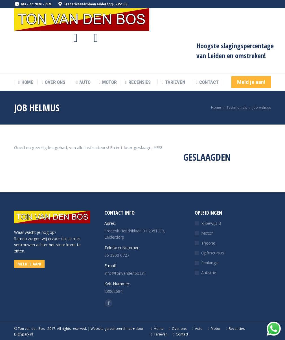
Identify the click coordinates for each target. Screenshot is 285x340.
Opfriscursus (212, 253)
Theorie (208, 243)
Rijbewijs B (211, 223)
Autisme (208, 272)
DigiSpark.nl (23, 334)
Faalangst (210, 262)
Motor (207, 233)
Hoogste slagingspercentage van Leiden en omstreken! (235, 50)
